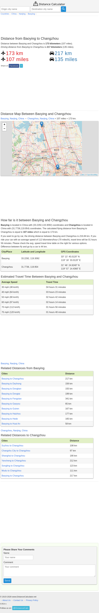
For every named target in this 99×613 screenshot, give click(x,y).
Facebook (14, 66)
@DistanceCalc (20, 608)
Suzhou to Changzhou (12, 445)
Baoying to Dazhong (11, 383)
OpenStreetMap (92, 175)
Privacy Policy (32, 600)
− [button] (4, 129)
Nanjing (13, 118)
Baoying (5, 118)
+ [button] (4, 125)
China (21, 118)
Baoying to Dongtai (11, 394)
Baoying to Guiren (10, 408)
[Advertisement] (49, 25)
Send (7, 580)
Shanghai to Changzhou (13, 456)
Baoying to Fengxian (12, 398)
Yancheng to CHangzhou (14, 460)
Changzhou (33, 118)
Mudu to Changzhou (11, 470)
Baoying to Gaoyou (11, 404)
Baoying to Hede (10, 419)
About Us (6, 600)
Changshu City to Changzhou (16, 450)
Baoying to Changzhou (13, 379)
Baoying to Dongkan (11, 389)
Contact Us (18, 600)
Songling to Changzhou (13, 466)
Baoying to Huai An (11, 424)
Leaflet (82, 175)
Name (6, 553)
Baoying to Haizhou (11, 414)
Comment (8, 562)
